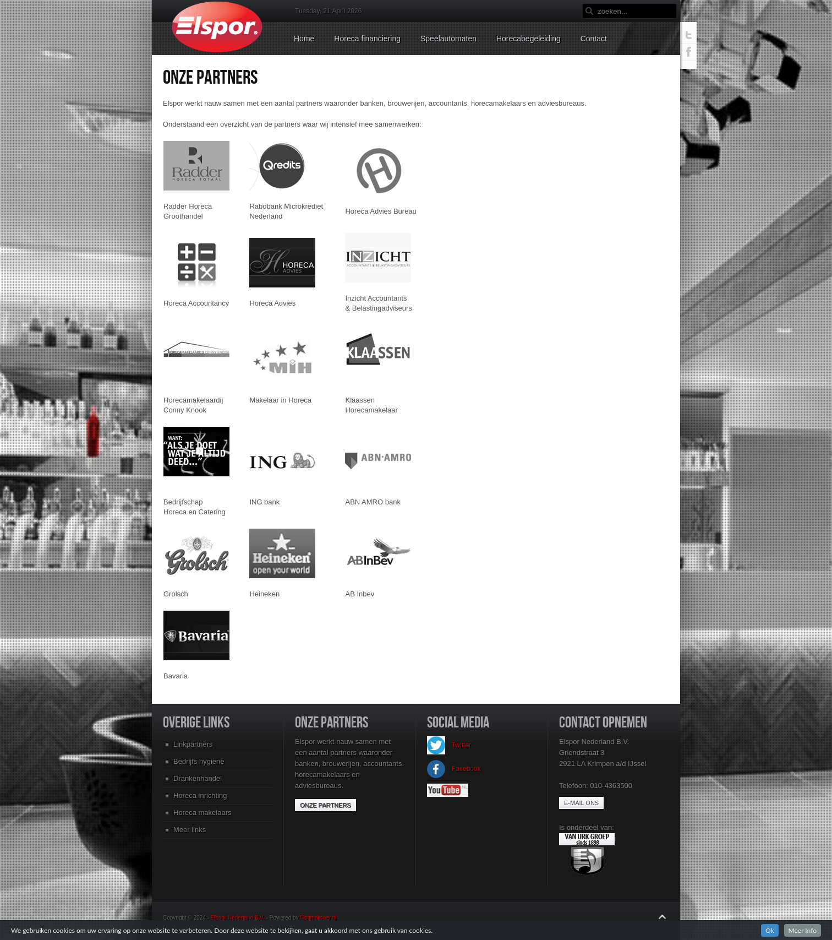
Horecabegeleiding (528, 38)
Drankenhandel (197, 778)
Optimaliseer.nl (318, 918)
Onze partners (325, 805)
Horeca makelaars (202, 812)
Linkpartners (193, 744)
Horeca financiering (367, 38)
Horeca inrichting (200, 795)
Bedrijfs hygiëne (199, 761)
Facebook (454, 769)
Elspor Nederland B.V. (238, 918)
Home (304, 38)
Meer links (189, 829)
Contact (594, 38)
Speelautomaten (448, 38)
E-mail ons (581, 803)
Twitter (449, 745)
